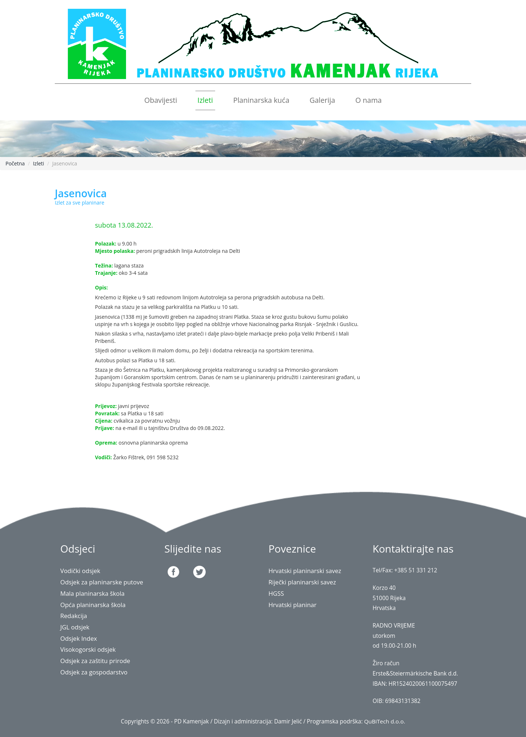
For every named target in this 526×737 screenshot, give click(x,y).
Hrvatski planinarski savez (305, 570)
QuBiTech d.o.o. (384, 721)
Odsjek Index (79, 638)
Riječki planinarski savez (302, 582)
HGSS (276, 593)
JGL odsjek (75, 627)
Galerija (322, 100)
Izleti (205, 100)
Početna (15, 163)
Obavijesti (160, 100)
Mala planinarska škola (92, 593)
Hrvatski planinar (292, 605)
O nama (368, 100)
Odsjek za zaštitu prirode (95, 660)
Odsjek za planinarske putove (102, 582)
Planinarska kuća (261, 100)
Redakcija (73, 615)
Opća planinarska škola (93, 605)
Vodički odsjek (80, 570)
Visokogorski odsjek (88, 649)
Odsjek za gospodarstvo (94, 672)
